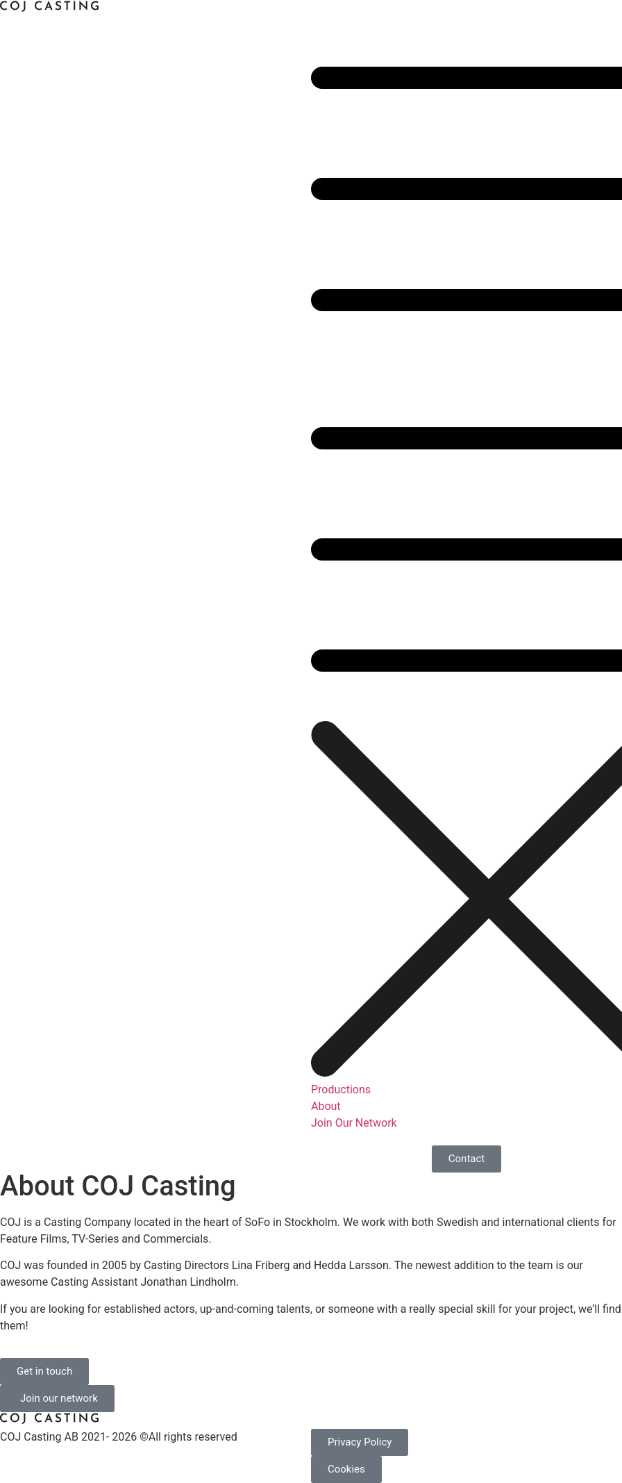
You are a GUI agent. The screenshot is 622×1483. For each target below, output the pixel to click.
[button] (466, 360)
